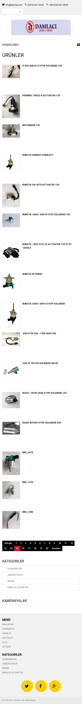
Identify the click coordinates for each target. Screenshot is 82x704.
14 (11, 548)
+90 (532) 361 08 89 (57, 5)
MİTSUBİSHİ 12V (31, 125)
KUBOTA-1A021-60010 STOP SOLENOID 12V (46, 214)
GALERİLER (7, 638)
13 (5, 548)
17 (29, 548)
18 (35, 548)
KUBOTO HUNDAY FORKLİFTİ (37, 155)
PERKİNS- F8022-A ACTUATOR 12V (41, 95)
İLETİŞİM (6, 647)
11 (65, 543)
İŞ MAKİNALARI (15, 568)
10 (59, 543)
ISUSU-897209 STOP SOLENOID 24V (41, 422)
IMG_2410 (27, 452)
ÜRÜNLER (6, 633)
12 (71, 543)
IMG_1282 (27, 512)
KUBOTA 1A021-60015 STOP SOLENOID (43, 303)
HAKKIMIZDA (8, 629)
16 (23, 548)
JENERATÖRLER (15, 575)
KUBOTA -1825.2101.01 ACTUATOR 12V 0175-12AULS (47, 246)
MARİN (11, 581)
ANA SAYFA (7, 624)
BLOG (4, 642)
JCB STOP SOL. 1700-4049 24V (39, 333)
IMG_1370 (27, 482)
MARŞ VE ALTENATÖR (18, 587)
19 (41, 548)
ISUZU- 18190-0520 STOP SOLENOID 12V (44, 393)
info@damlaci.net (12, 5)
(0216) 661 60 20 (34, 5)
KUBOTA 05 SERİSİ (32, 274)
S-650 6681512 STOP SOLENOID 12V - (43, 65)
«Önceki (8, 543)
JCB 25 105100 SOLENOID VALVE (40, 363)
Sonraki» (56, 548)
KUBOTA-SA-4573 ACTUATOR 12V (40, 184)
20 (47, 548)
